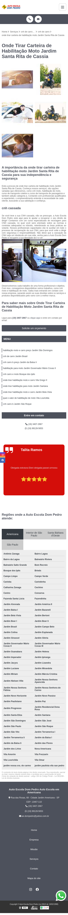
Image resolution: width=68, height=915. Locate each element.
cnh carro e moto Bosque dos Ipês (19, 374)
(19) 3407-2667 (19, 318)
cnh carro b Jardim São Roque (17, 404)
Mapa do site (34, 878)
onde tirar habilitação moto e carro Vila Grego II (25, 380)
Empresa (34, 839)
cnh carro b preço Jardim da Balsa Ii (20, 362)
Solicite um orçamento (34, 328)
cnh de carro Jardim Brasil (15, 356)
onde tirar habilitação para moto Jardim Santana (25, 386)
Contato (34, 868)
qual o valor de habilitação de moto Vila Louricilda (26, 398)
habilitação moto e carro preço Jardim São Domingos (28, 350)
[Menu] (62, 7)
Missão (34, 849)
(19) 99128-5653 (34, 428)
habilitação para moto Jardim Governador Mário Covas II (29, 368)
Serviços (34, 859)
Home (34, 830)
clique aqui (35, 318)
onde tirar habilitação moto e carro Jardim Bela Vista (27, 392)
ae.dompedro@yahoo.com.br (34, 816)
